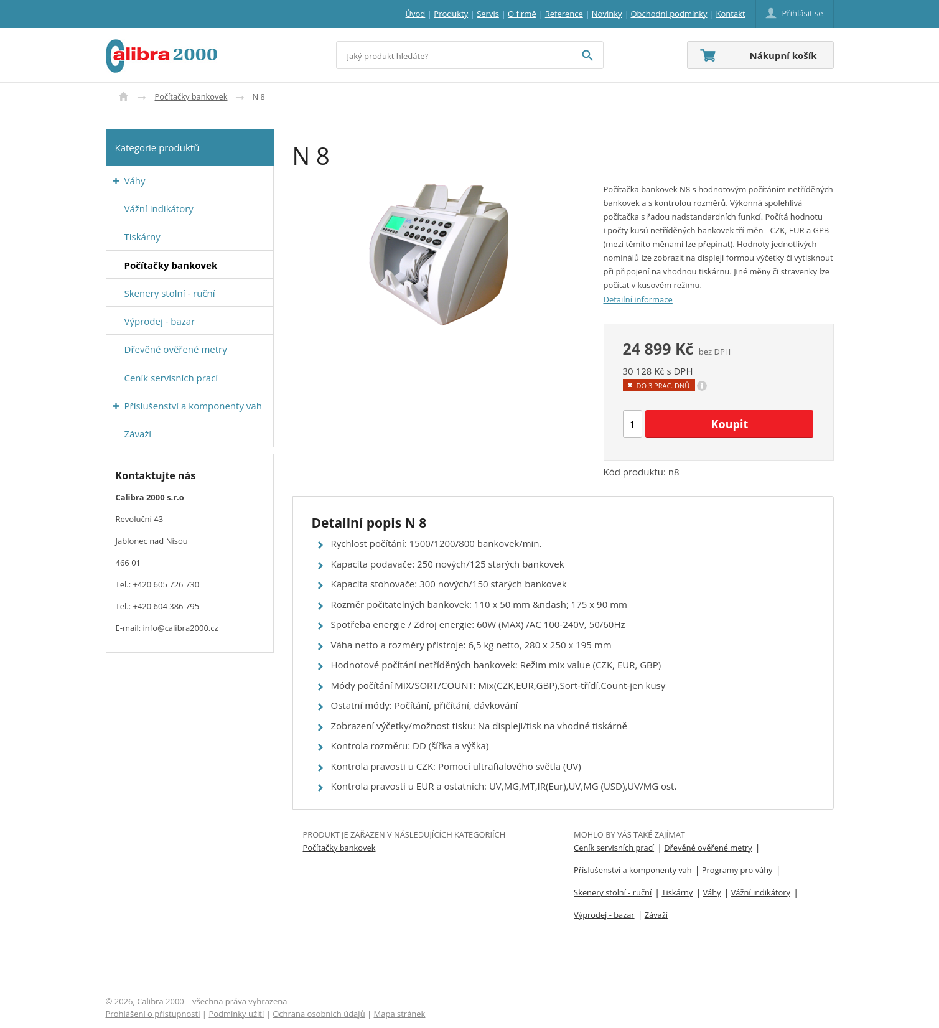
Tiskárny (677, 892)
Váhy (712, 892)
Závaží (656, 914)
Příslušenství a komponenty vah (633, 870)
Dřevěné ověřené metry (708, 847)
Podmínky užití (236, 1013)
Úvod (123, 96)
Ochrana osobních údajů (319, 1013)
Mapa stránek (400, 1013)
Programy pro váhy (737, 870)
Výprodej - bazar (604, 914)
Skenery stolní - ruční (613, 892)
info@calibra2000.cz (180, 627)
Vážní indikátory (760, 892)
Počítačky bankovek (191, 96)
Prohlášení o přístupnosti (153, 1013)
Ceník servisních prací (614, 847)
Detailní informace (638, 299)
